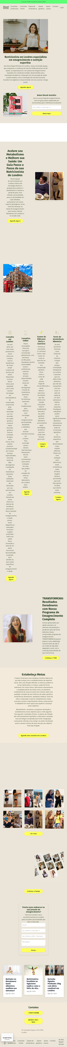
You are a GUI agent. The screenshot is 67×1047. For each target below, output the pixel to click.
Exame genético (41, 7)
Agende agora (11, 578)
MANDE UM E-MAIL (33, 1021)
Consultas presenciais (14, 7)
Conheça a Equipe (33, 891)
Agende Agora (15, 221)
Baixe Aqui (47, 113)
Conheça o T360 (51, 658)
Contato (55, 6)
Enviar (33, 950)
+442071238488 (33, 1013)
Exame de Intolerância (33, 7)
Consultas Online (23, 7)
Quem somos (48, 7)
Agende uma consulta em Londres (33, 735)
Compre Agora (43, 445)
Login (62, 7)
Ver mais (33, 834)
